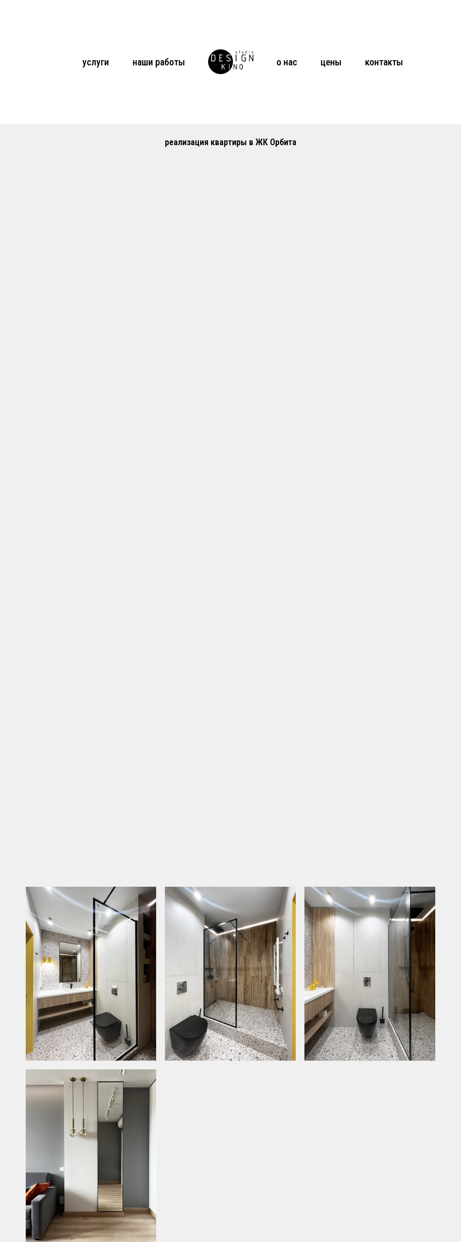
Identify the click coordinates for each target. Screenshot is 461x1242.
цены (331, 62)
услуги (95, 62)
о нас (287, 62)
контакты (384, 62)
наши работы (159, 62)
